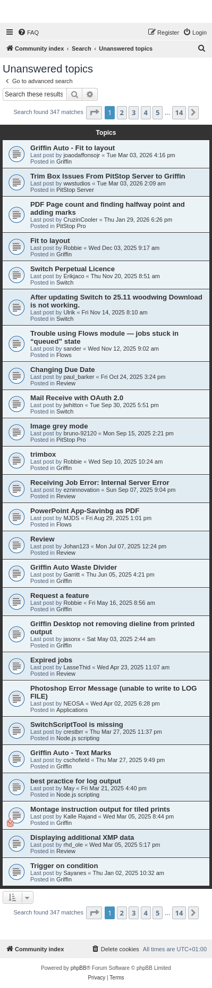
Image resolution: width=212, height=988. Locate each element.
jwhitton (73, 405)
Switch (64, 282)
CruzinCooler (80, 219)
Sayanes (74, 873)
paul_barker (78, 377)
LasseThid (76, 667)
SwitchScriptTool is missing (76, 724)
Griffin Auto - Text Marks (70, 753)
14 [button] (179, 112)
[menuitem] (28, 32)
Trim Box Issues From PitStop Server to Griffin (107, 176)
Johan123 (76, 546)
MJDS (71, 518)
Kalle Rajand (79, 816)
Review (65, 383)
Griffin (64, 161)
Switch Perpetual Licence (72, 269)
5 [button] (157, 112)
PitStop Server (75, 190)
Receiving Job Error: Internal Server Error (99, 483)
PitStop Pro (71, 226)
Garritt (71, 574)
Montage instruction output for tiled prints (100, 809)
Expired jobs (51, 660)
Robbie (72, 248)
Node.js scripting (77, 738)
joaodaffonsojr (81, 155)
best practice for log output (75, 781)
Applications (72, 710)
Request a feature (59, 596)
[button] (94, 112)
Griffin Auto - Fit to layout (72, 148)
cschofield (76, 760)
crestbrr (73, 731)
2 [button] (122, 112)
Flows (64, 355)
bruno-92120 (79, 433)
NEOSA (73, 703)
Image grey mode (59, 426)
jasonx (71, 639)
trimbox (43, 454)
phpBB (79, 968)
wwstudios (76, 183)
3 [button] (133, 112)
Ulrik (69, 312)
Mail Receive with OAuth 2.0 (76, 398)
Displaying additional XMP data (82, 837)
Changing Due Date (62, 370)
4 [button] (146, 112)
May (68, 788)
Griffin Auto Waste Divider (73, 567)
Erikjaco (73, 276)
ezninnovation (81, 490)
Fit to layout (50, 241)
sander (72, 348)
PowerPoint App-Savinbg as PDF (84, 511)
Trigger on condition (64, 866)
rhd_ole (73, 844)
